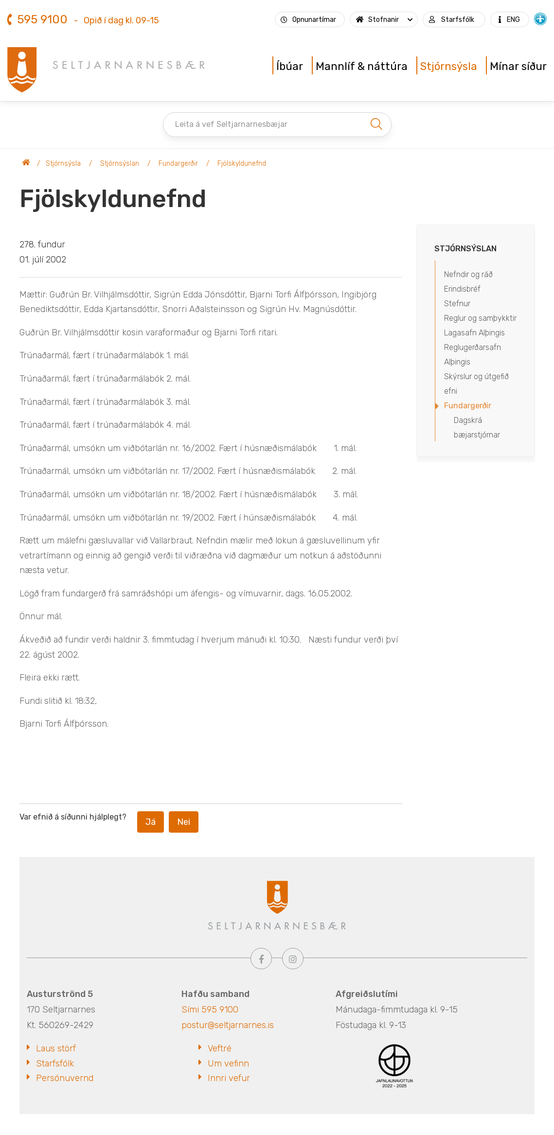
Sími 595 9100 (209, 1009)
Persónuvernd (64, 1078)
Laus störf (56, 1048)
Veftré (220, 1048)
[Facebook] (261, 958)
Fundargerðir (178, 163)
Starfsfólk (55, 1063)
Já (150, 822)
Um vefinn (228, 1063)
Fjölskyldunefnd (241, 163)
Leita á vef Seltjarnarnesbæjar (231, 124)
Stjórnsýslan (119, 163)
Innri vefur (229, 1078)
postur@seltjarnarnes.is (227, 1025)
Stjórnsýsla (63, 163)
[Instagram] (293, 958)
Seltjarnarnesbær (26, 164)
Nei (183, 822)
